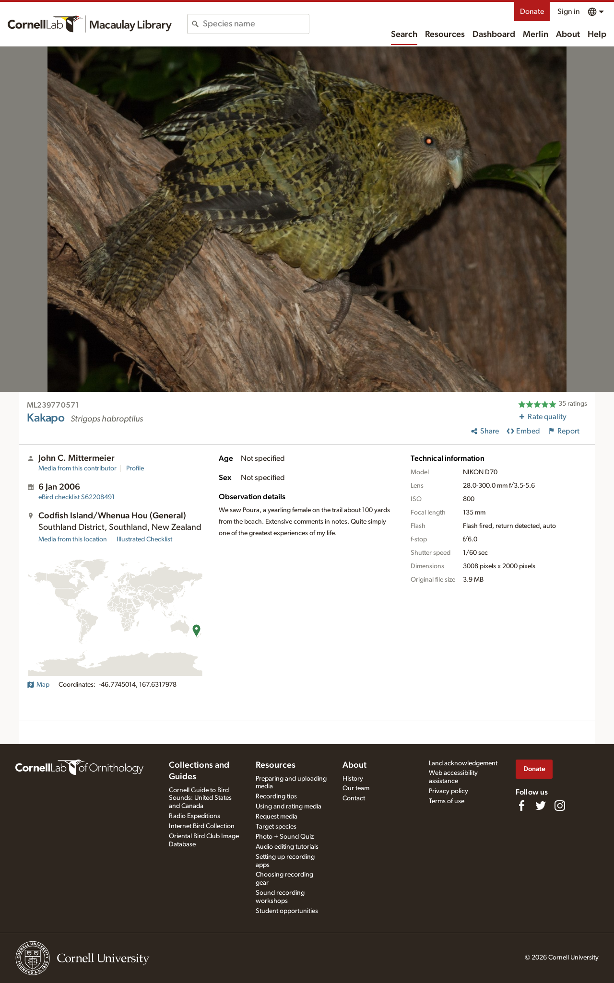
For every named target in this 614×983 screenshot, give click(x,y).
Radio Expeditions (194, 816)
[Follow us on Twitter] (540, 805)
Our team (355, 788)
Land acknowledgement (463, 763)
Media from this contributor (77, 468)
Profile (135, 468)
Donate (532, 11)
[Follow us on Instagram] (560, 805)
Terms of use (446, 801)
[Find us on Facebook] (521, 805)
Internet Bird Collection (202, 826)
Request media (276, 816)
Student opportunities (287, 911)
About (568, 34)
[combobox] (256, 24)
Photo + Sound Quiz (285, 836)
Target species (276, 826)
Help (597, 34)
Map (38, 684)
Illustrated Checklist (144, 539)
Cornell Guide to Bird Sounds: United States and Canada (200, 798)
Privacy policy (448, 791)
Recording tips (276, 796)
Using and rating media (288, 806)
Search (404, 34)
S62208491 (76, 497)
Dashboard (493, 34)
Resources (445, 34)
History (352, 778)
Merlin (535, 34)
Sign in (568, 11)
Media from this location (72, 539)
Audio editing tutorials (287, 846)
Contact (353, 798)
